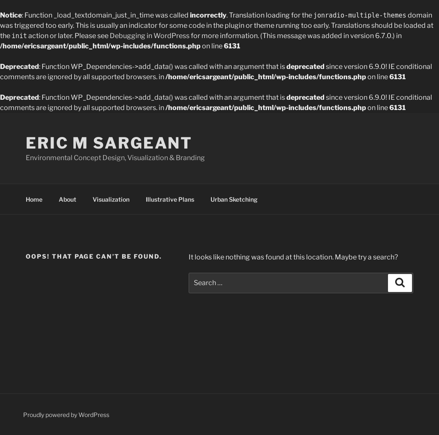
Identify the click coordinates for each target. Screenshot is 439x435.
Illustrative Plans (170, 199)
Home (34, 199)
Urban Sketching (234, 199)
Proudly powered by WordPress (66, 414)
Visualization (111, 199)
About (67, 199)
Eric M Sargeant (109, 143)
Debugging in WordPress (149, 36)
